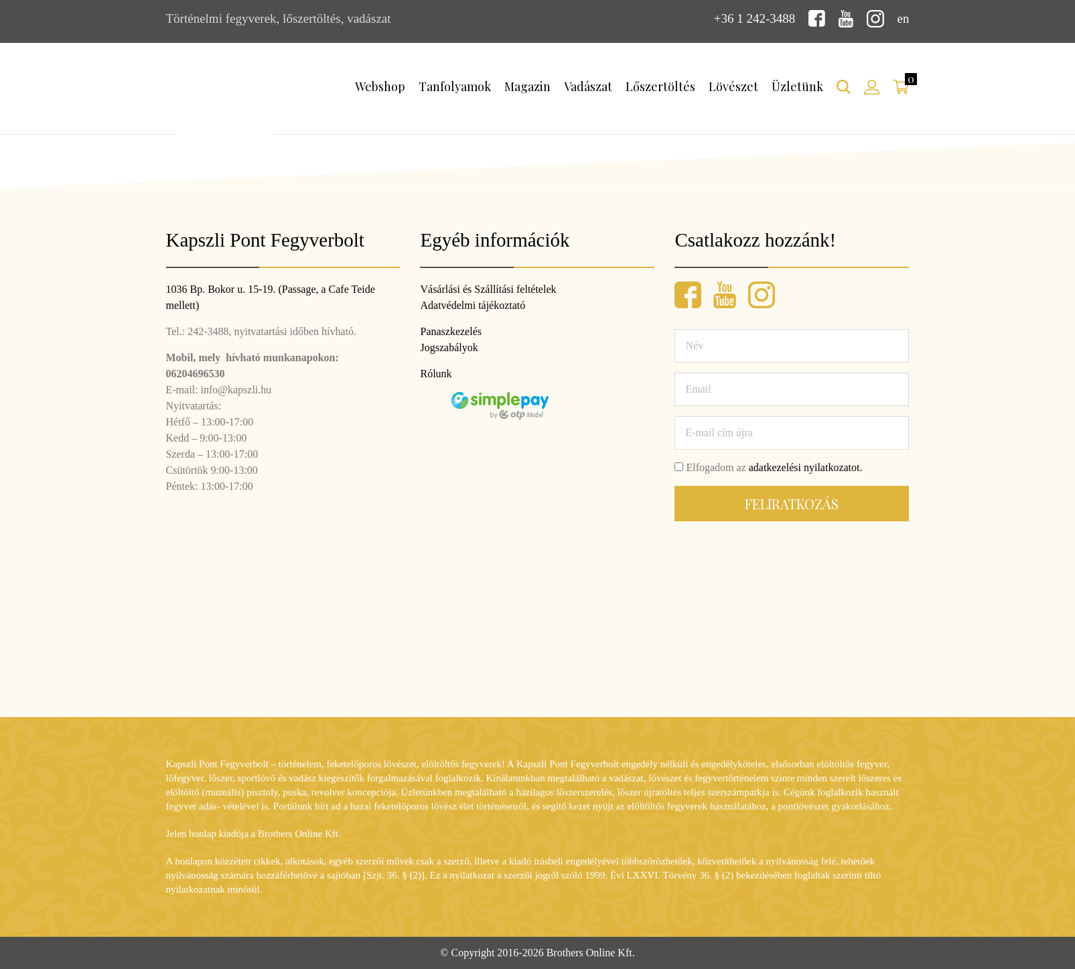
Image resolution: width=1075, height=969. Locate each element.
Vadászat (588, 86)
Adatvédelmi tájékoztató (472, 305)
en (904, 18)
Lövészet (733, 86)
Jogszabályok (449, 347)
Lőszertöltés (660, 86)
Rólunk (435, 373)
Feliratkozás (792, 504)
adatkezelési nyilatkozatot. (806, 467)
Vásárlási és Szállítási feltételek (488, 289)
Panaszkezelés (451, 331)
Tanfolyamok (455, 86)
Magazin (527, 86)
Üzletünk (797, 86)
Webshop (380, 86)
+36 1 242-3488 (755, 18)
